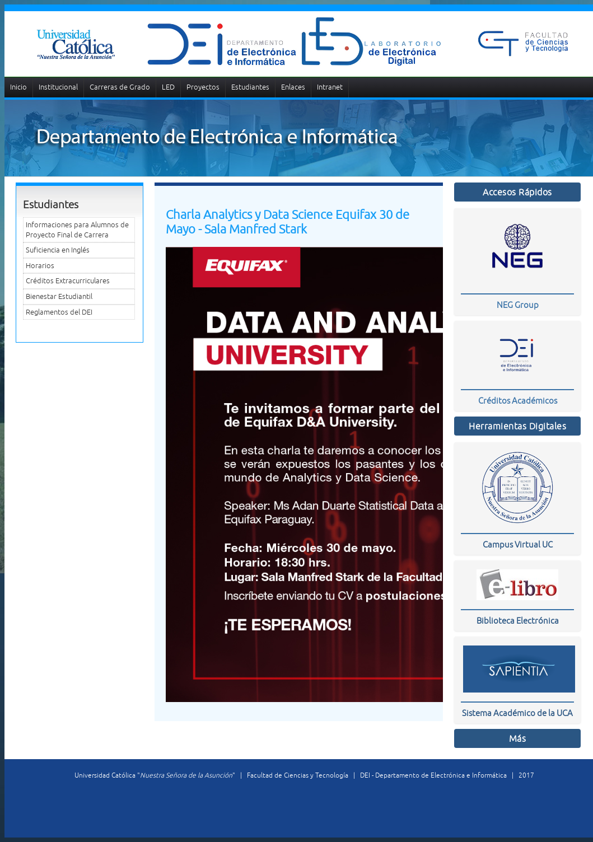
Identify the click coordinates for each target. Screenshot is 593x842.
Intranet (330, 87)
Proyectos (203, 87)
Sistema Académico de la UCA (517, 713)
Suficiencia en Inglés (58, 250)
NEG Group (518, 305)
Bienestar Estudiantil (59, 296)
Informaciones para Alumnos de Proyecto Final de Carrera (77, 230)
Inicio (18, 87)
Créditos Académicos (517, 400)
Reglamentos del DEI (59, 312)
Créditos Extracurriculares (68, 281)
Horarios (40, 265)
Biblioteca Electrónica (518, 620)
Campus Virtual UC (518, 544)
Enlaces (293, 87)
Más (517, 738)
